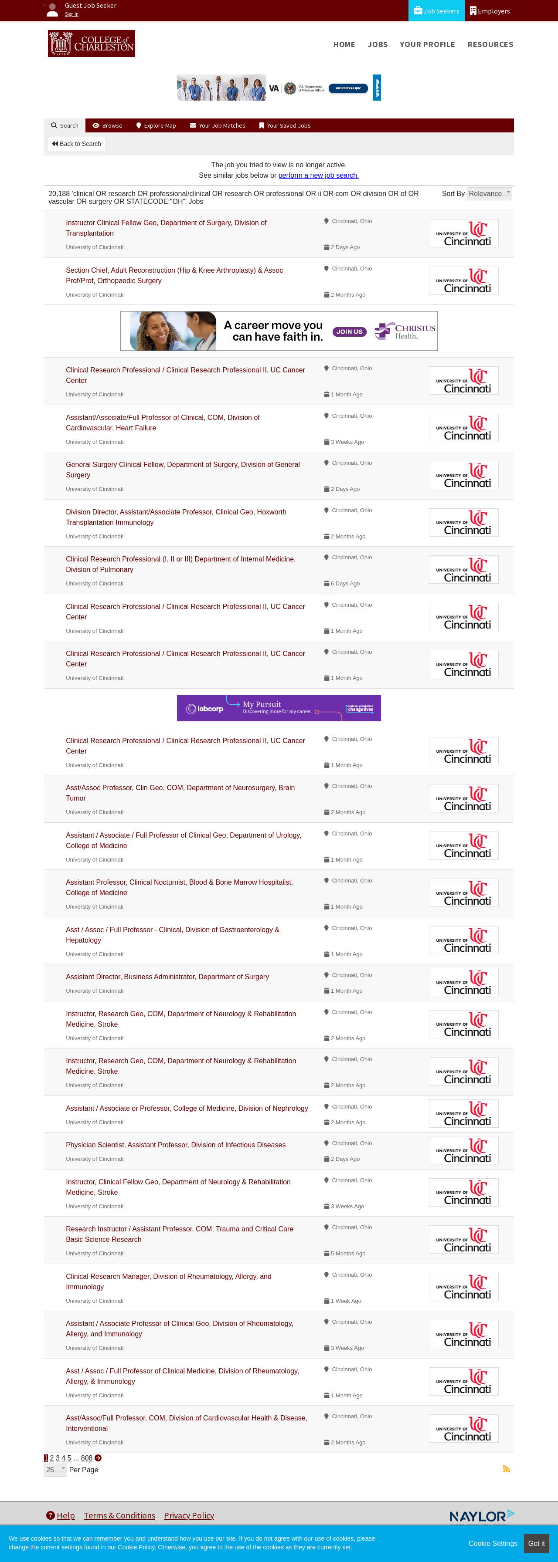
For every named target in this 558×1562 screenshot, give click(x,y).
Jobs (378, 44)
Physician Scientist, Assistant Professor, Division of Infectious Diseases (176, 1145)
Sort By (453, 193)
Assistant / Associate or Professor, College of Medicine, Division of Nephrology (187, 1108)
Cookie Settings (493, 1543)
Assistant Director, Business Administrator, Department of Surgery (167, 976)
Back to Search (76, 143)
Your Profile (428, 44)
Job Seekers (436, 10)
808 (87, 1458)
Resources (491, 44)
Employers (490, 10)
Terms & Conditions (119, 1515)
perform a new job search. (319, 175)
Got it (536, 1543)
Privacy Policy (189, 1515)
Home (344, 44)
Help (60, 1515)
